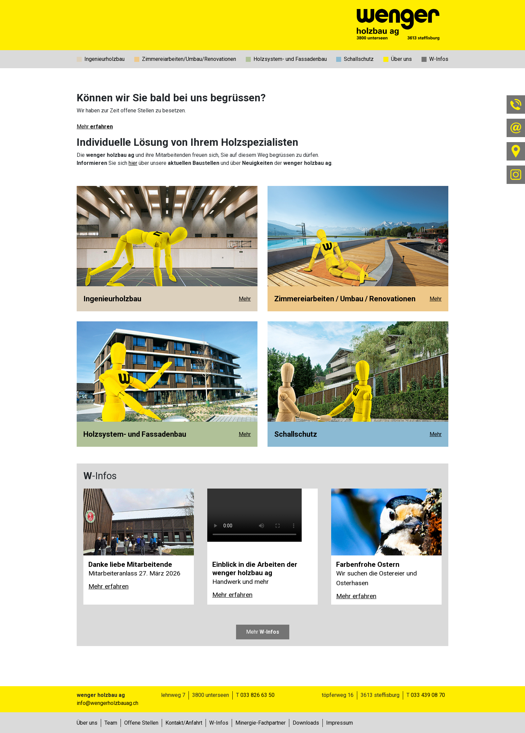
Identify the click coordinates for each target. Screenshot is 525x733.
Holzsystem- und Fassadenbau (290, 59)
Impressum (339, 723)
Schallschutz (359, 59)
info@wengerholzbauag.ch (107, 703)
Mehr (95, 126)
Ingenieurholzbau (104, 59)
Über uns (401, 59)
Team (110, 723)
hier (133, 163)
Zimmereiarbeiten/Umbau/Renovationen (189, 59)
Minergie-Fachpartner (260, 723)
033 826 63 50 (257, 695)
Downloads (306, 723)
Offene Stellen (141, 723)
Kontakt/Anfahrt (183, 723)
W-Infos (438, 59)
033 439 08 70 (428, 695)
